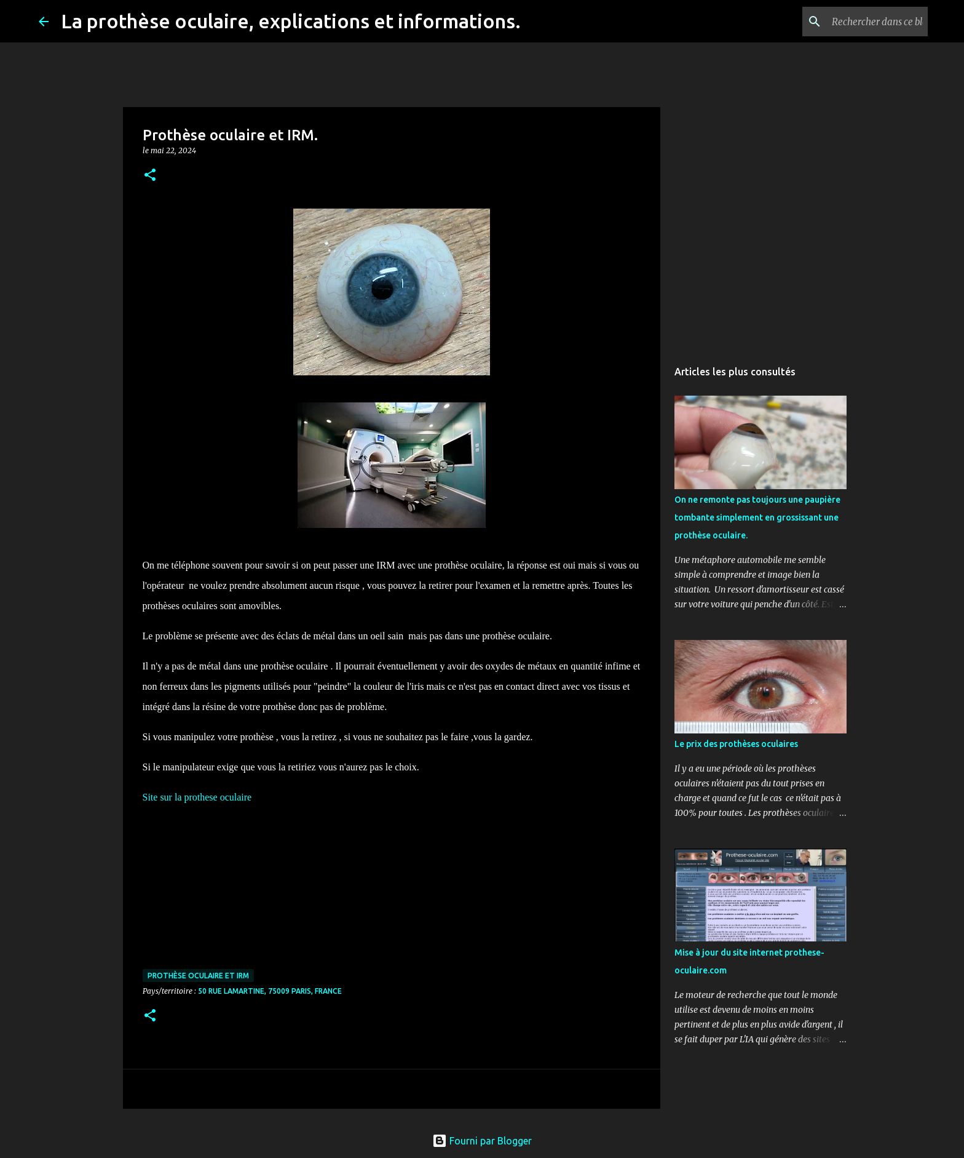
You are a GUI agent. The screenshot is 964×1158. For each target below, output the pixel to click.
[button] (150, 175)
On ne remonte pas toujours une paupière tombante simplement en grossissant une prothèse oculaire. (757, 517)
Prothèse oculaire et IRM (198, 976)
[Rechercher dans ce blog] (863, 21)
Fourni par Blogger (482, 1140)
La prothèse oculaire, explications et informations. (291, 21)
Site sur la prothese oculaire (197, 797)
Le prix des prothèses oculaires (736, 744)
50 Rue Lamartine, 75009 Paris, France (270, 991)
